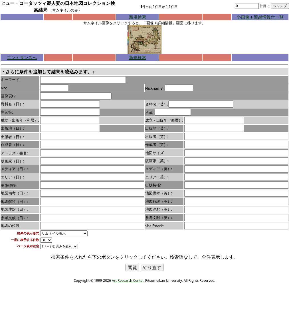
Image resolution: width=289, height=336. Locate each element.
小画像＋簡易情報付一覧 (260, 17)
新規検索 (137, 17)
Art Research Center (127, 280)
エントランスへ (22, 57)
